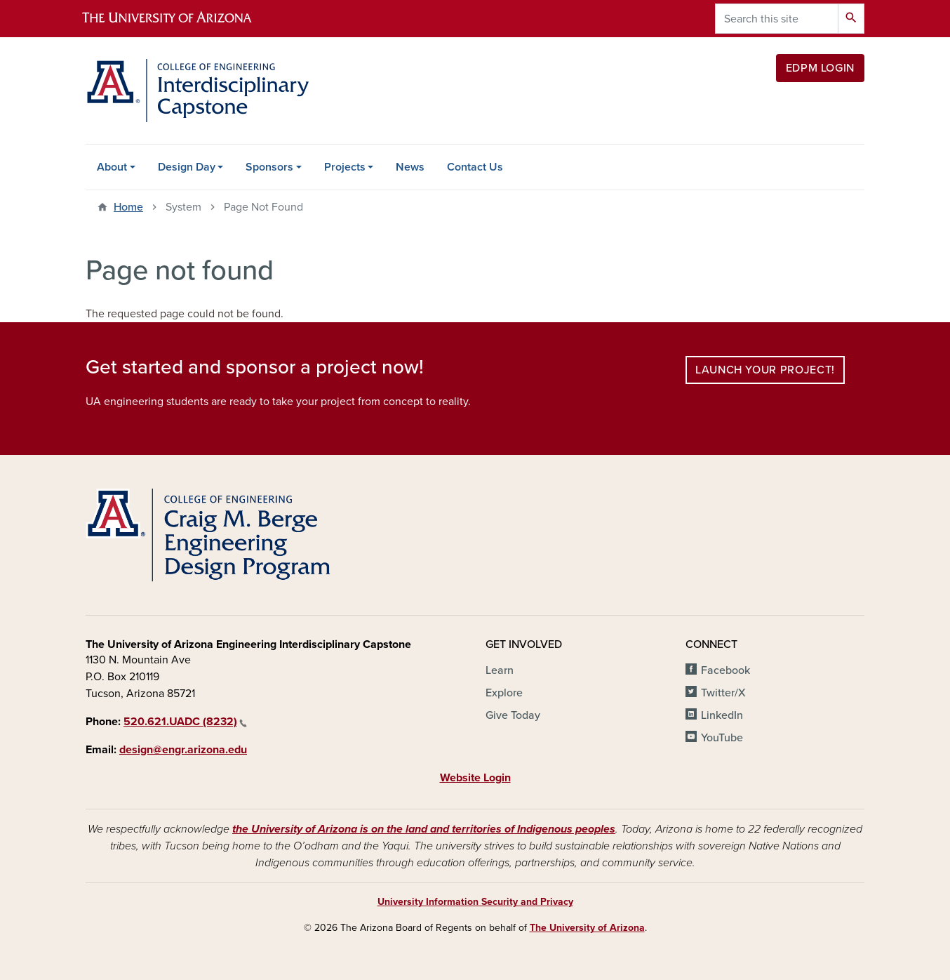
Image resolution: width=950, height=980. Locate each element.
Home (128, 207)
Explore (504, 693)
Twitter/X (723, 693)
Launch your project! (765, 370)
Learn (500, 670)
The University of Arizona (587, 928)
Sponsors (269, 167)
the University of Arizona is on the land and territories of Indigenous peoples (423, 829)
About (112, 167)
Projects (345, 167)
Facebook (725, 670)
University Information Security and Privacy (475, 902)
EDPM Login (820, 68)
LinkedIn (722, 715)
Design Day (186, 167)
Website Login (475, 778)
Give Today (513, 715)
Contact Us (475, 167)
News (410, 167)
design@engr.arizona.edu (183, 750)
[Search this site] (776, 19)
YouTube (722, 738)
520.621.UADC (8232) (185, 722)
